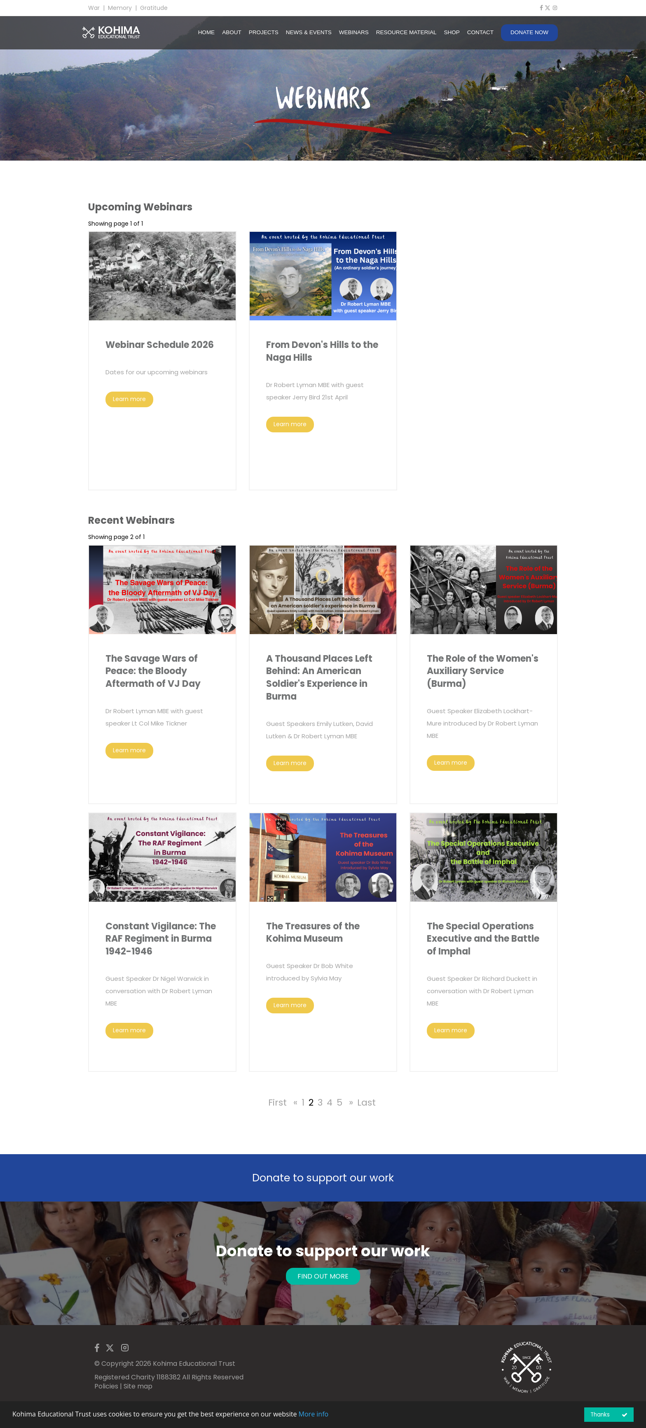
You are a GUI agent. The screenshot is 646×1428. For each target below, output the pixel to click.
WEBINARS (354, 32)
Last (366, 1102)
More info (314, 1414)
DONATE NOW (529, 32)
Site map (138, 1386)
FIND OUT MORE (323, 1276)
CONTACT (480, 32)
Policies (106, 1386)
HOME (206, 32)
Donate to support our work (323, 1178)
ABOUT (231, 32)
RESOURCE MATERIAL (406, 32)
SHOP (451, 32)
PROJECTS (264, 32)
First (277, 1102)
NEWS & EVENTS (309, 32)
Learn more (129, 399)
